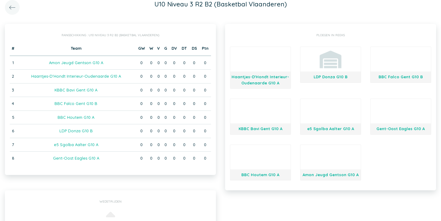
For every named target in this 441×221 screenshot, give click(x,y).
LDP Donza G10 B (76, 130)
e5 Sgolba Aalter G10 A (76, 144)
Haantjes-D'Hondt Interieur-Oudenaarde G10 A (76, 76)
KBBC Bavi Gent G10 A (76, 89)
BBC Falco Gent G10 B (76, 103)
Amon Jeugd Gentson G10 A (76, 62)
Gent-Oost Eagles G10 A (76, 158)
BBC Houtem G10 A (76, 117)
